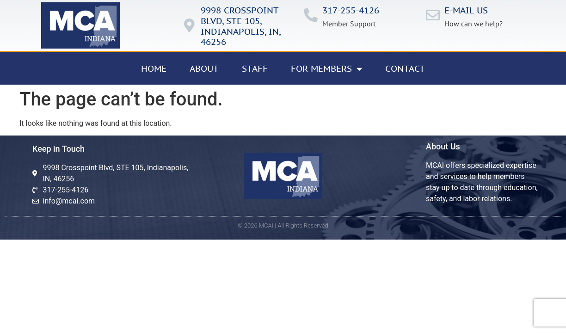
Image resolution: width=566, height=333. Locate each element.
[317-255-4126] (311, 15)
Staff (255, 68)
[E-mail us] (433, 15)
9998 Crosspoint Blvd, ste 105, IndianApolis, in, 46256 (240, 26)
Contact (405, 68)
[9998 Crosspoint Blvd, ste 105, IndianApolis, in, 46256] (189, 25)
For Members (326, 69)
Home (153, 68)
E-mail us (466, 10)
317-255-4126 (350, 10)
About (204, 68)
